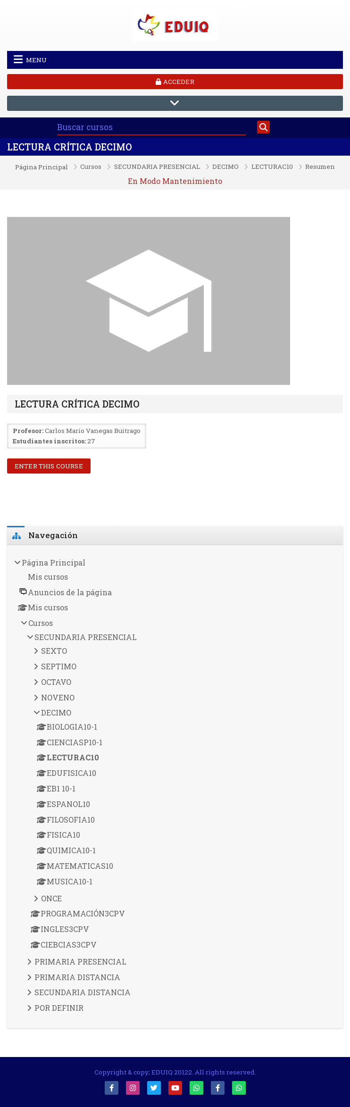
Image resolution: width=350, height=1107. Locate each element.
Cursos (90, 167)
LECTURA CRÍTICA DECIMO (69, 147)
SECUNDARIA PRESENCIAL (157, 167)
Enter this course (49, 466)
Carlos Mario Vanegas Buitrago (93, 430)
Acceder (175, 81)
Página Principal (41, 167)
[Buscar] (263, 127)
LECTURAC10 (272, 167)
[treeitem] (175, 787)
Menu (30, 59)
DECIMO (225, 167)
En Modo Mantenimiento (175, 181)
